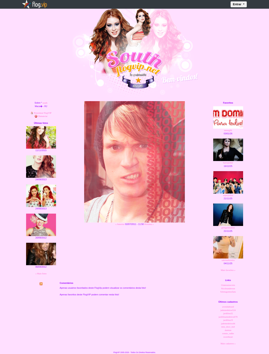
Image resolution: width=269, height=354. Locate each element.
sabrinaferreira (227, 260)
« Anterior (120, 224)
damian (228, 330)
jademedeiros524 (228, 310)
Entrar (237, 4)
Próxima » (149, 224)
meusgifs (228, 130)
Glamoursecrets (228, 285)
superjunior (228, 195)
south (44, 103)
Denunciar (41, 116)
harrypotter (228, 162)
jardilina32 (228, 313)
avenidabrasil (228, 306)
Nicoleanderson (228, 288)
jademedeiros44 (228, 323)
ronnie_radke (228, 333)
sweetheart (228, 337)
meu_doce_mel (228, 326)
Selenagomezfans (228, 291)
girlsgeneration (228, 227)
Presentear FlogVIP (41, 113)
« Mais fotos (41, 273)
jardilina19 (228, 320)
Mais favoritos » (228, 270)
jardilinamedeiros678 (228, 317)
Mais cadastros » (228, 343)
